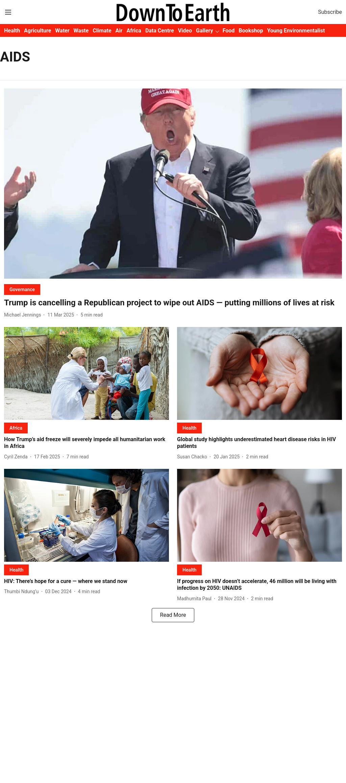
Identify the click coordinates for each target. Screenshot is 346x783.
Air (119, 30)
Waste (81, 30)
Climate (102, 30)
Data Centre (159, 30)
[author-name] (24, 315)
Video (185, 30)
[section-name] (22, 289)
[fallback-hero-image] (173, 184)
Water (62, 30)
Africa (133, 30)
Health (12, 30)
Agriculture (37, 30)
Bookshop (251, 30)
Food (229, 30)
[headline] (173, 303)
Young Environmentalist (296, 30)
